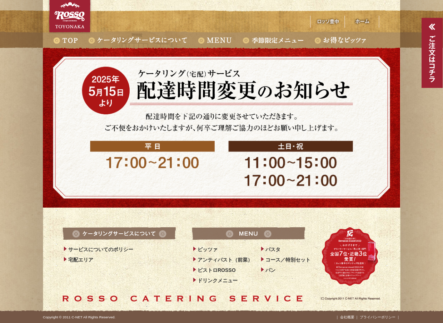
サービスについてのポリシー (100, 249)
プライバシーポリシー (377, 317)
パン (270, 270)
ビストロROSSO (217, 270)
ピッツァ (208, 249)
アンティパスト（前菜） (225, 260)
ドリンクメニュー (218, 280)
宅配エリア (80, 260)
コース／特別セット (287, 260)
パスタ (272, 249)
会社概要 (347, 317)
